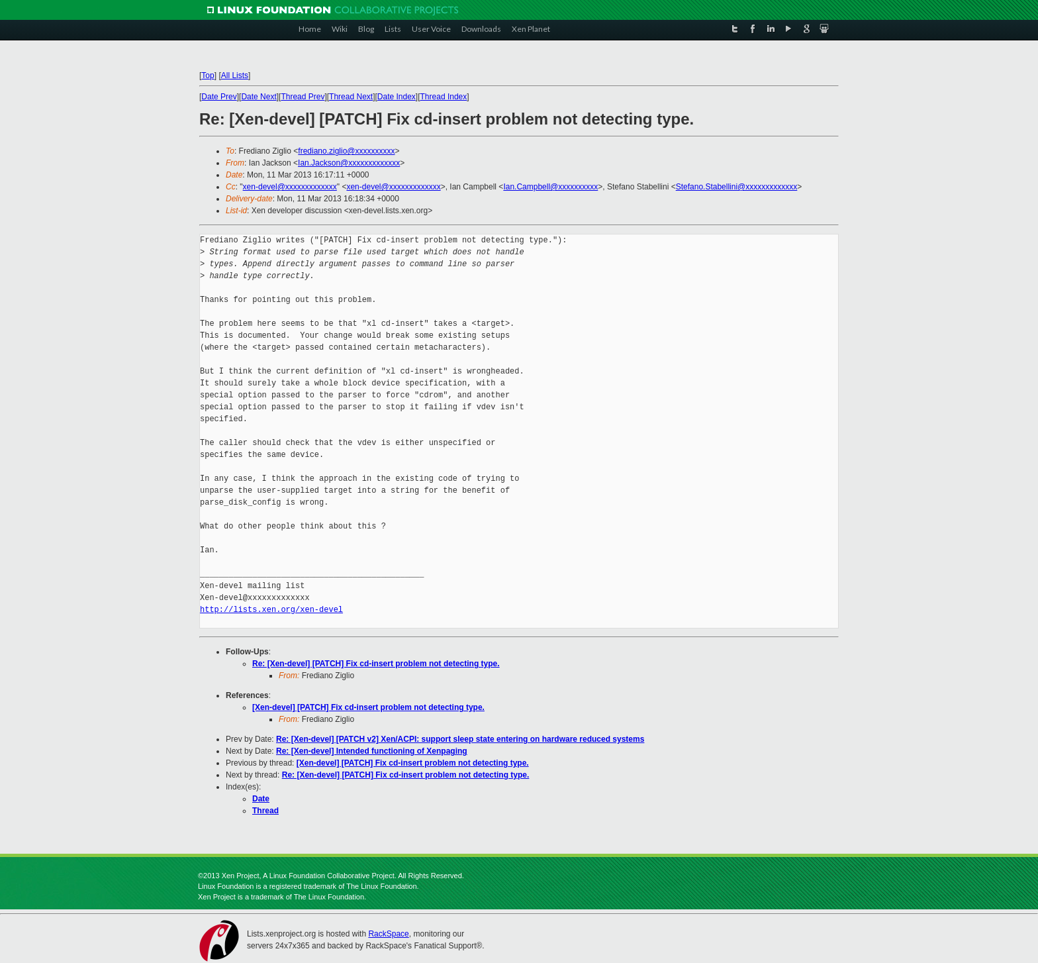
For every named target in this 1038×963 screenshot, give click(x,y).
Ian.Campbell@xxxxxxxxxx (550, 186)
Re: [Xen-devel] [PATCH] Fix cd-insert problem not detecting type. (376, 663)
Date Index (396, 96)
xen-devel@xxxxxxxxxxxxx (290, 186)
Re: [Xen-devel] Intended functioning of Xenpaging (371, 751)
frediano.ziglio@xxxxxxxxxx (346, 151)
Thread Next (351, 96)
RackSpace (388, 933)
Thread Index (443, 96)
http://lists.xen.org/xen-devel (271, 609)
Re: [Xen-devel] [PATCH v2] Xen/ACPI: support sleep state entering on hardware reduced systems (460, 739)
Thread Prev (302, 96)
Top (207, 75)
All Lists (234, 75)
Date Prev (218, 96)
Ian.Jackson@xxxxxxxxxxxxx (349, 163)
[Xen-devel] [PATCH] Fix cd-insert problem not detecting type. (368, 707)
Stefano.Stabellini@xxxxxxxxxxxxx (737, 186)
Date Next (258, 96)
